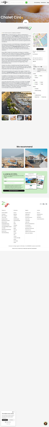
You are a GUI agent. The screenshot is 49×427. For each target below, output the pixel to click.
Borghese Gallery (5, 218)
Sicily (14, 234)
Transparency (35, 248)
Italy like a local (28, 212)
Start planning (37, 2)
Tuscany (15, 236)
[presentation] (2, 103)
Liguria (15, 223)
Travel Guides (27, 220)
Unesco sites (27, 218)
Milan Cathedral (5, 215)
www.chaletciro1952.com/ (38, 59)
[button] (40, 40)
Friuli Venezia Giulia (17, 220)
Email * (5, 181)
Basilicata (15, 214)
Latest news (27, 222)
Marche (15, 226)
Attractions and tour (29, 217)
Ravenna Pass (4, 231)
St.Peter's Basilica (5, 212)
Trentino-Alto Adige (17, 237)
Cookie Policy (20, 248)
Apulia (15, 231)
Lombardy (15, 225)
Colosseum (4, 214)
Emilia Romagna (16, 218)
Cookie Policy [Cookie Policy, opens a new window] (8, 423)
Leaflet (40, 46)
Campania (15, 217)
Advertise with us (40, 214)
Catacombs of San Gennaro (7, 229)
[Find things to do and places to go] (19, 2)
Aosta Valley (16, 240)
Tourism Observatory (41, 218)
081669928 (36, 54)
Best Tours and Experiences (30, 223)
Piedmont (15, 229)
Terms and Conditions (27, 248)
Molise (15, 228)
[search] (26, 2)
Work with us (39, 217)
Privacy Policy (19, 188)
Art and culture (28, 225)
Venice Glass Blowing (5, 232)
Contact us (39, 215)
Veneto (15, 242)
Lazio (15, 222)
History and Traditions (29, 234)
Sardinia (15, 233)
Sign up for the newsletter (14, 190)
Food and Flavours (28, 226)
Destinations (43, 2)
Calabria (15, 215)
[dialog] (8, 418)
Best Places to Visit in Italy (30, 228)
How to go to (27, 215)
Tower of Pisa (4, 217)
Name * (5, 177)
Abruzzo (15, 212)
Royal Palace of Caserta (6, 220)
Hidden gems (27, 214)
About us (38, 212)
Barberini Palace (5, 222)
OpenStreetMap (45, 46)
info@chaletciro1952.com (38, 58)
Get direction (40, 49)
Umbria (15, 239)
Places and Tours (28, 229)
